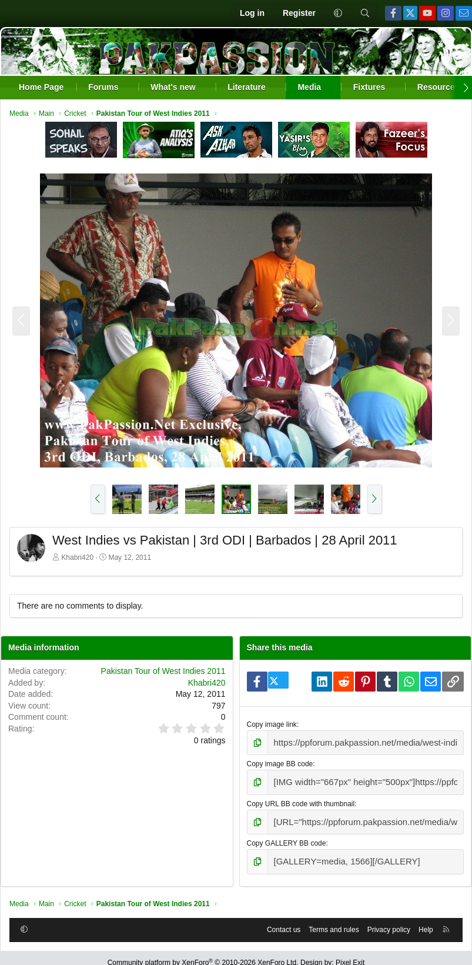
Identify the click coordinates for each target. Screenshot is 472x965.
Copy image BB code (280, 761)
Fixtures (369, 87)
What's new (172, 87)
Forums (103, 87)
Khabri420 (77, 557)
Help (426, 920)
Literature (246, 87)
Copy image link (272, 724)
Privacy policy (388, 920)
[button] (337, 13)
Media (309, 87)
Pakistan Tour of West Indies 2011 (163, 671)
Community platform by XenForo (203, 953)
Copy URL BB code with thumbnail (301, 799)
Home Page (41, 87)
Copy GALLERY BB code (286, 836)
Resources (438, 87)
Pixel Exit (350, 953)
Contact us (283, 920)
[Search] (365, 13)
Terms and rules (334, 920)
